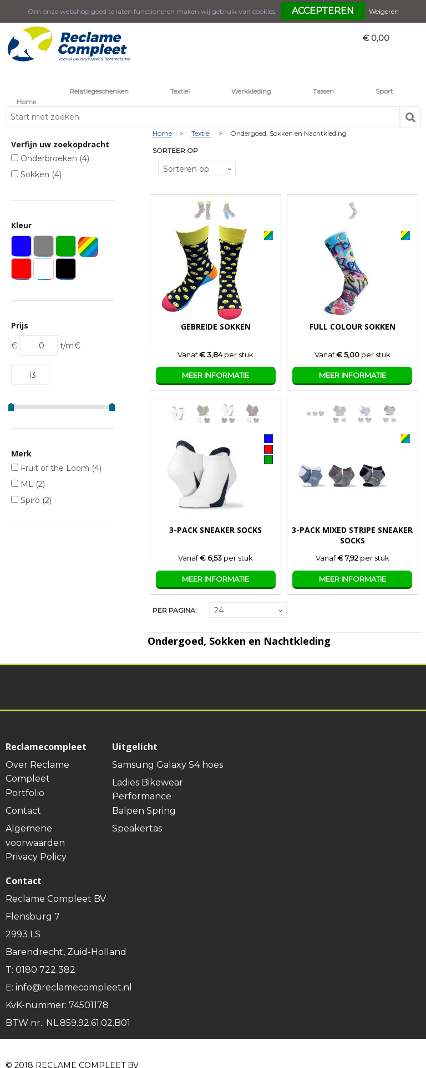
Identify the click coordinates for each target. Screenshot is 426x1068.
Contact (23, 810)
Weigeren (384, 11)
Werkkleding (251, 91)
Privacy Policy (36, 856)
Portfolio (25, 793)
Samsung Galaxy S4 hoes (167, 764)
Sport (384, 91)
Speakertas (137, 828)
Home (26, 101)
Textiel (180, 91)
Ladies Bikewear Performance (147, 789)
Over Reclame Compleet (37, 771)
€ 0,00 (376, 38)
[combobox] (203, 116)
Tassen (323, 91)
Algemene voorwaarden (35, 835)
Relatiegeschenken (99, 91)
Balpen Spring (144, 810)
